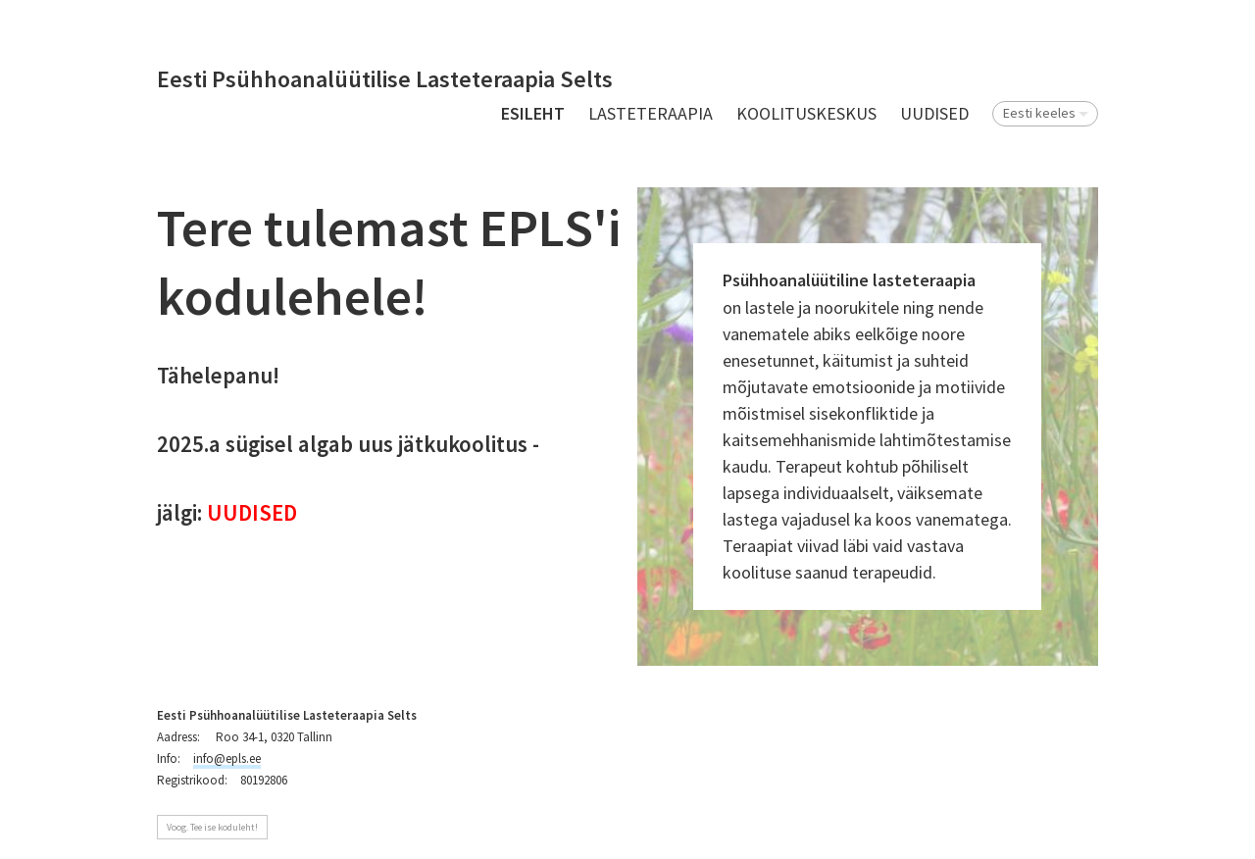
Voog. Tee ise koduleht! (212, 827)
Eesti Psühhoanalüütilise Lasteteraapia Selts (385, 80)
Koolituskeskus (806, 113)
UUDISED (934, 113)
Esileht (533, 113)
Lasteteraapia (650, 113)
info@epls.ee (227, 758)
